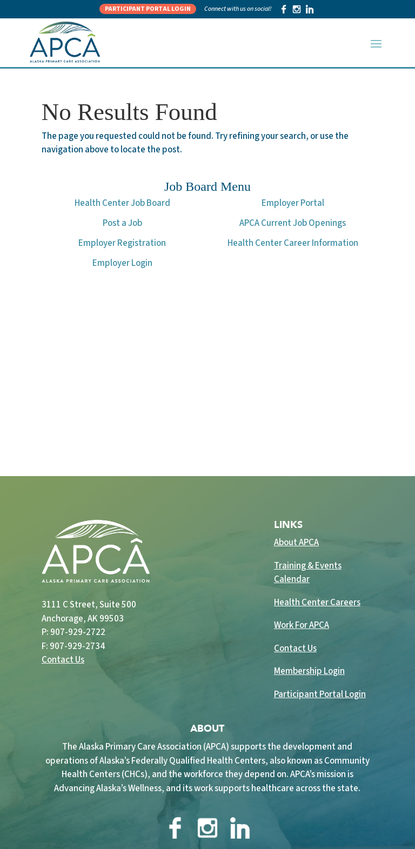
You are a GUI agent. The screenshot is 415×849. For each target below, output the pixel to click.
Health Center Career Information (292, 243)
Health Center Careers (317, 602)
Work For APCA (301, 625)
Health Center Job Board (122, 203)
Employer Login (122, 263)
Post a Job (122, 223)
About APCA (296, 542)
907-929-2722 (77, 632)
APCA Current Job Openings (292, 223)
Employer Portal (293, 203)
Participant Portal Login (148, 9)
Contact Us (63, 659)
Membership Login (309, 671)
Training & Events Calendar (308, 572)
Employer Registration (122, 243)
